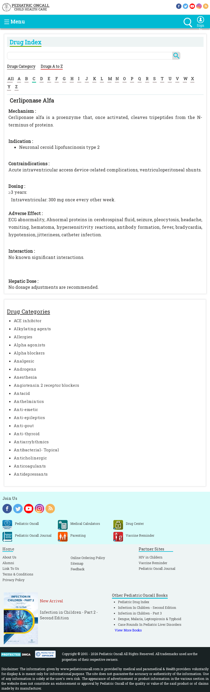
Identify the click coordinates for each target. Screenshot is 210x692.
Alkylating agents (32, 328)
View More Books (128, 630)
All (11, 78)
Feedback (78, 569)
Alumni (8, 563)
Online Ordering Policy (88, 558)
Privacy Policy (13, 580)
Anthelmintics (29, 401)
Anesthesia (25, 377)
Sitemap (77, 563)
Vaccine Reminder (153, 563)
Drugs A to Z (52, 66)
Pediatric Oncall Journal (157, 568)
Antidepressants (31, 474)
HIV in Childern (150, 557)
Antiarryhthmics (31, 441)
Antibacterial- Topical (36, 449)
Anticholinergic (30, 458)
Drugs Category (21, 66)
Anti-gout (24, 425)
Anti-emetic (26, 409)
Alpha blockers (29, 353)
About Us (9, 557)
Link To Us (10, 568)
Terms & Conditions (17, 574)
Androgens (25, 369)
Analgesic (24, 361)
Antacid (22, 393)
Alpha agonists (29, 344)
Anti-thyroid (27, 433)
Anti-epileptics (29, 417)
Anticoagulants (30, 466)
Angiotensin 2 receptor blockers (46, 385)
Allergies (23, 336)
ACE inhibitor (27, 320)
